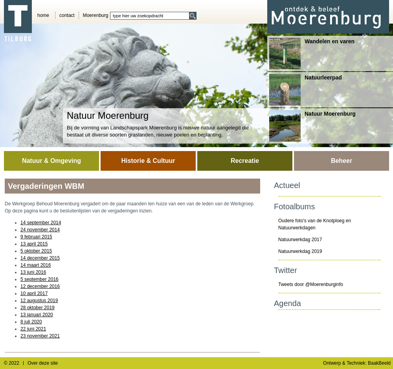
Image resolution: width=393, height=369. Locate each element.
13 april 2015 (34, 244)
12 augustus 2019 (39, 300)
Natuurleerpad (305, 89)
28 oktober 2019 (37, 307)
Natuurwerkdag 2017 (300, 239)
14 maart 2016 (35, 265)
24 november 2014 (40, 229)
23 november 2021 (40, 336)
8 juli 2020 (31, 322)
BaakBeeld (379, 363)
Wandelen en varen (311, 53)
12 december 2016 (40, 286)
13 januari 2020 (36, 314)
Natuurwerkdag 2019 (300, 251)
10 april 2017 (34, 293)
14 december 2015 (40, 258)
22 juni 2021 (33, 329)
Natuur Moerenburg (312, 126)
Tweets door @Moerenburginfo (310, 284)
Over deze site (43, 363)
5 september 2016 (39, 279)
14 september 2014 (40, 222)
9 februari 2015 (36, 237)
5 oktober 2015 (36, 251)
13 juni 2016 (33, 272)
